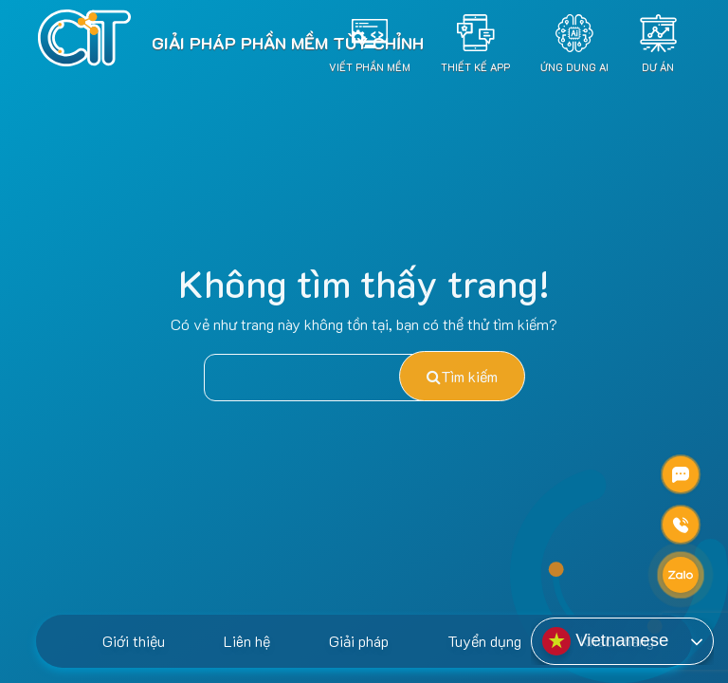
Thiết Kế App (475, 66)
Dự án (658, 66)
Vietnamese (605, 641)
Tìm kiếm (462, 376)
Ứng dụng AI (574, 66)
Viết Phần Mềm (369, 66)
